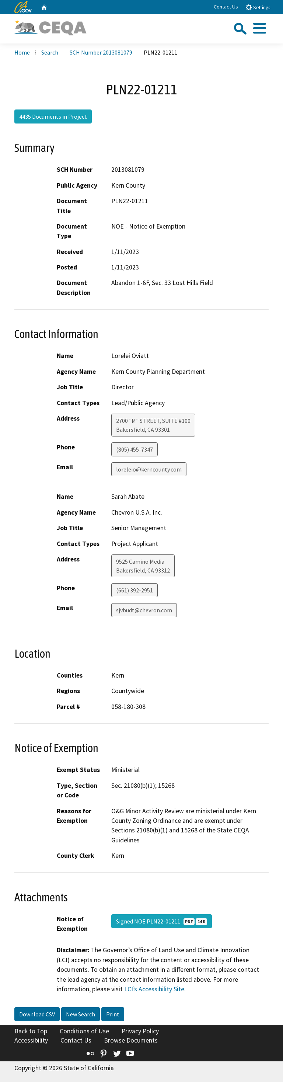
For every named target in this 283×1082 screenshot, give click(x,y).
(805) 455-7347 (134, 449)
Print (112, 1014)
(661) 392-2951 (134, 590)
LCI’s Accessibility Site (154, 989)
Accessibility (31, 1040)
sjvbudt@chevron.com (144, 610)
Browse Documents (131, 1040)
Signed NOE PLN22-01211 (161, 921)
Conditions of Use (84, 1031)
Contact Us (226, 6)
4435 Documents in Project (53, 116)
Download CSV (37, 1014)
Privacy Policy (140, 1031)
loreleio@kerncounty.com (149, 469)
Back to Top (30, 1031)
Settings (257, 7)
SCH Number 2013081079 (101, 52)
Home (22, 52)
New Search (80, 1014)
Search (49, 52)
